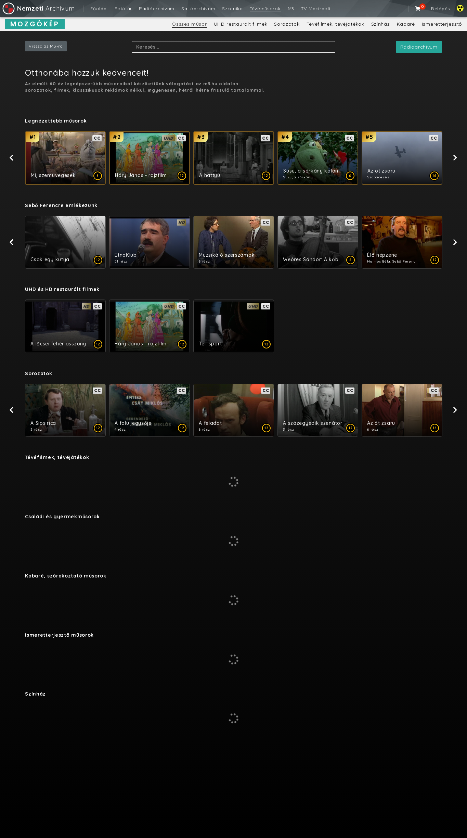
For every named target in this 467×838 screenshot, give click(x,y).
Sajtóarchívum (198, 8)
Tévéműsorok (265, 8)
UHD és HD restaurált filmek (62, 289)
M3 (291, 8)
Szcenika (232, 8)
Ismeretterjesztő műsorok (59, 635)
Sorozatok (286, 24)
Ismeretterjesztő (442, 24)
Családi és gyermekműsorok (62, 516)
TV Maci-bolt (315, 8)
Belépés (440, 8)
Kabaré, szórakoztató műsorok (65, 576)
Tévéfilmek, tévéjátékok (335, 24)
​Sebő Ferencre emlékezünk (61, 205)
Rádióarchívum (156, 8)
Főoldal (99, 8)
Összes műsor (189, 24)
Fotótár (123, 8)
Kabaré (406, 24)
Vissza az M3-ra (46, 46)
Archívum (38, 8)
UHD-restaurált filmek (241, 24)
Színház (380, 24)
